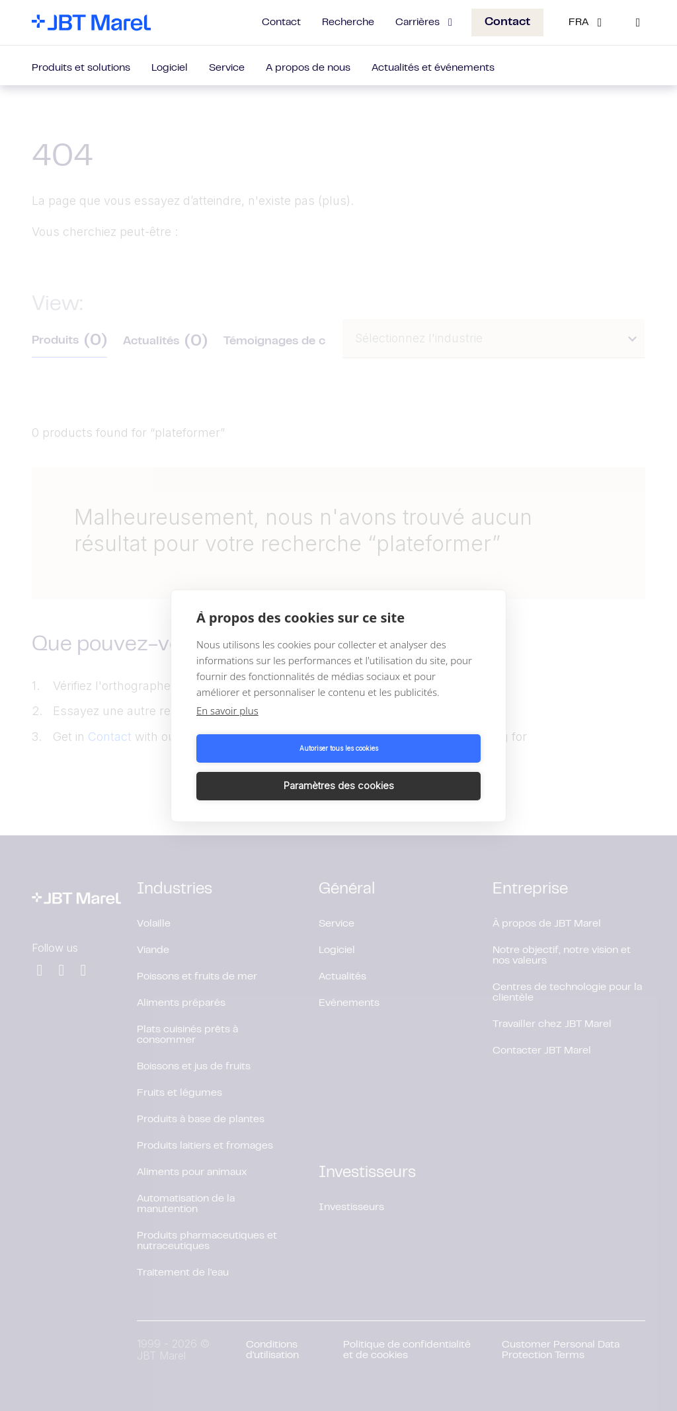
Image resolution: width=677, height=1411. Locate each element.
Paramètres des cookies (412, 767)
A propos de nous (308, 68)
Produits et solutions (81, 68)
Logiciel (169, 68)
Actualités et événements (433, 68)
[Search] (638, 22)
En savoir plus (227, 729)
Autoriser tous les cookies (265, 767)
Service (227, 68)
